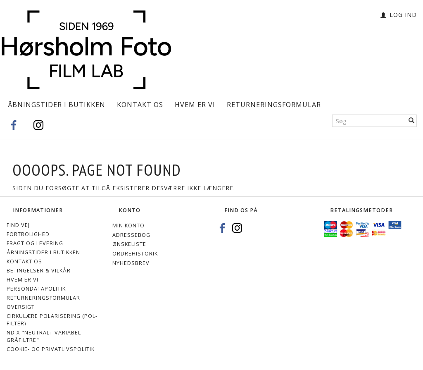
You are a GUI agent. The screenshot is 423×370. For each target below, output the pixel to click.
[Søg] (412, 121)
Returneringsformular (274, 104)
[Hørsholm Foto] (86, 47)
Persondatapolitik (36, 288)
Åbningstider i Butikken (56, 104)
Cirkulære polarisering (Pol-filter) (52, 320)
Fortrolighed (28, 234)
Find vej (18, 225)
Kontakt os (140, 104)
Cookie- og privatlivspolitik (51, 349)
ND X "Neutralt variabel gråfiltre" (44, 336)
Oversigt (21, 306)
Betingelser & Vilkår (39, 270)
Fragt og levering (35, 243)
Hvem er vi (195, 104)
